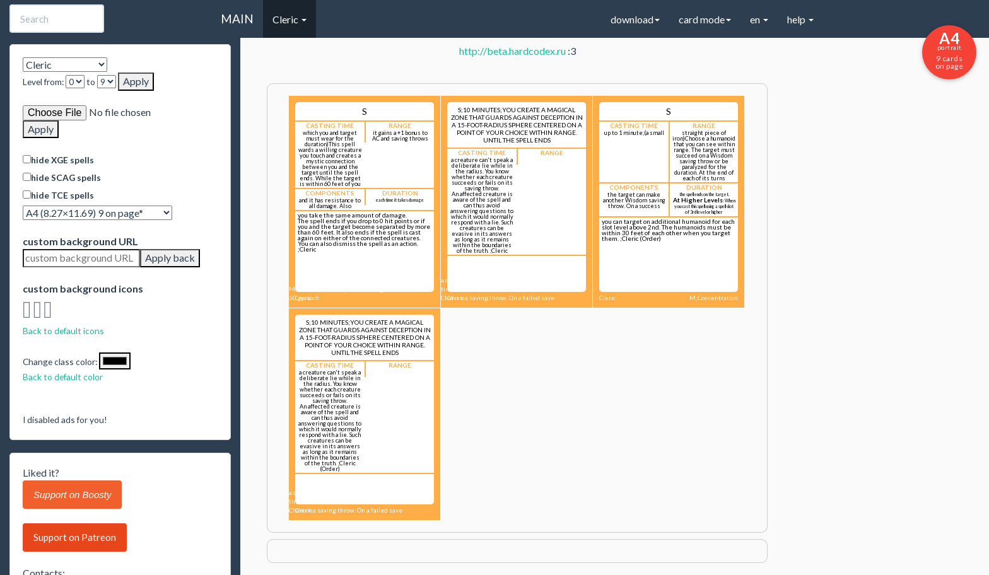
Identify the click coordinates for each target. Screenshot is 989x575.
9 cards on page (949, 50)
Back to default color (63, 376)
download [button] (635, 19)
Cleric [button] (289, 19)
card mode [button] (705, 19)
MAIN (237, 18)
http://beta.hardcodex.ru (512, 51)
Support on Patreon (74, 537)
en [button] (759, 19)
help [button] (800, 19)
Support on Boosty (72, 494)
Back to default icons (63, 330)
